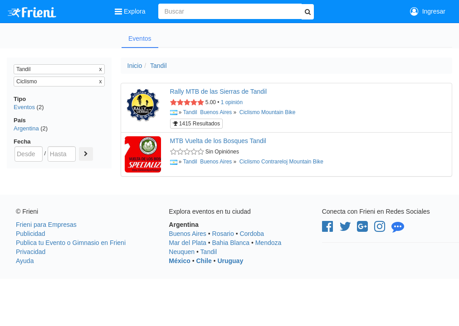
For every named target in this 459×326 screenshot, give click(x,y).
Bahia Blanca (231, 242)
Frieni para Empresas (46, 224)
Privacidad (30, 251)
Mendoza (268, 242)
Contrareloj (274, 161)
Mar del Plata (187, 242)
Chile (203, 260)
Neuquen (182, 251)
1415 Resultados (196, 123)
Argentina (26, 128)
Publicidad (30, 233)
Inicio (134, 65)
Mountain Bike (278, 112)
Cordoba (251, 233)
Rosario (223, 233)
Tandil (158, 65)
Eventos (139, 38)
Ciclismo (249, 112)
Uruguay (230, 260)
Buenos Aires (216, 112)
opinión (232, 102)
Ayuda (25, 260)
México (179, 260)
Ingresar (427, 11)
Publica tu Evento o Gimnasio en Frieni (71, 242)
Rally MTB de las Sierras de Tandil (218, 91)
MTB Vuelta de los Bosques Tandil (218, 140)
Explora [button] (131, 11)
